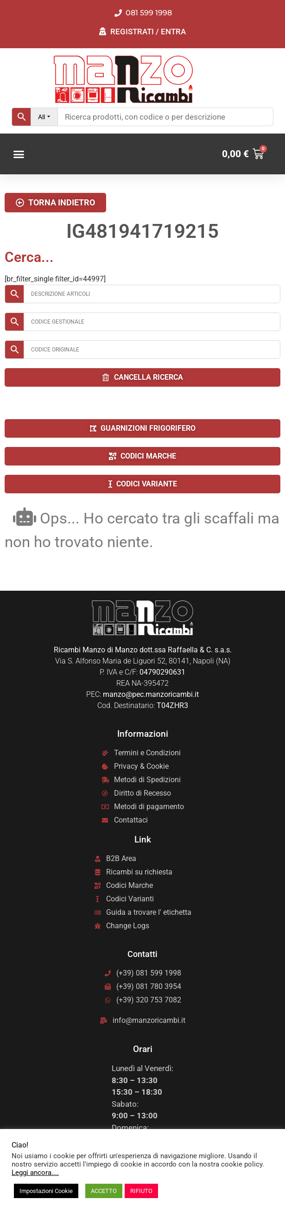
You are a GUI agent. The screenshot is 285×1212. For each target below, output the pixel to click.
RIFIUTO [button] (141, 1190)
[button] (19, 154)
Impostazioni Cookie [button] (46, 1190)
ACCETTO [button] (104, 1190)
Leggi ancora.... (35, 1172)
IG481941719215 (142, 231)
